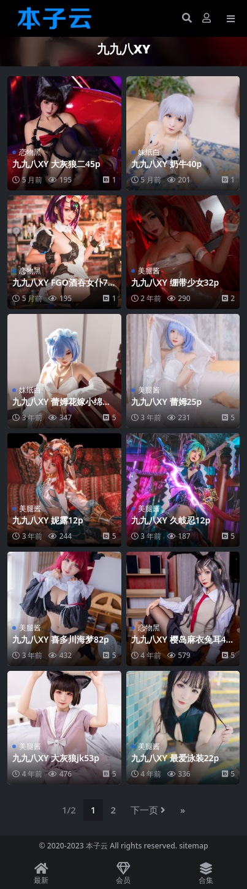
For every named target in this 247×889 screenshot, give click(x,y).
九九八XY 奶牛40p (166, 164)
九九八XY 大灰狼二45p (56, 164)
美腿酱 (149, 270)
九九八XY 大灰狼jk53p (55, 758)
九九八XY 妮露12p (47, 520)
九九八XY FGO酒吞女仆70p (62, 287)
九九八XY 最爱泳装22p (175, 758)
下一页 (148, 810)
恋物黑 (30, 152)
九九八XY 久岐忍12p (171, 520)
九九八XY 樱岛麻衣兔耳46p (181, 644)
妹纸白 (149, 152)
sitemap (193, 845)
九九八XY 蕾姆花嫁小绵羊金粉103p (61, 407)
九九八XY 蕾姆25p (166, 401)
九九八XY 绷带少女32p (175, 282)
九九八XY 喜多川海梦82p (60, 639)
